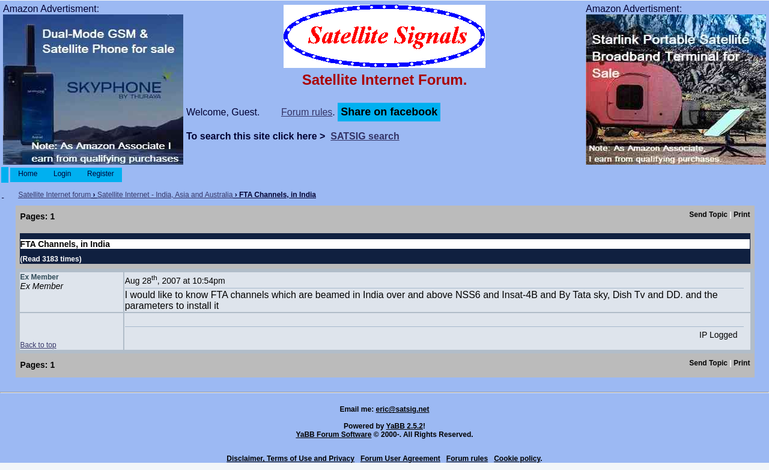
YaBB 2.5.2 (404, 426)
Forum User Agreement (400, 458)
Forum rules (306, 112)
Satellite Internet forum (54, 195)
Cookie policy (517, 458)
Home (28, 173)
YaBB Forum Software (333, 434)
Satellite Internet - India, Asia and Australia (165, 195)
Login (62, 173)
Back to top (38, 345)
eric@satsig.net (402, 409)
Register (100, 173)
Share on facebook (389, 112)
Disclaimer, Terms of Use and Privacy (290, 458)
